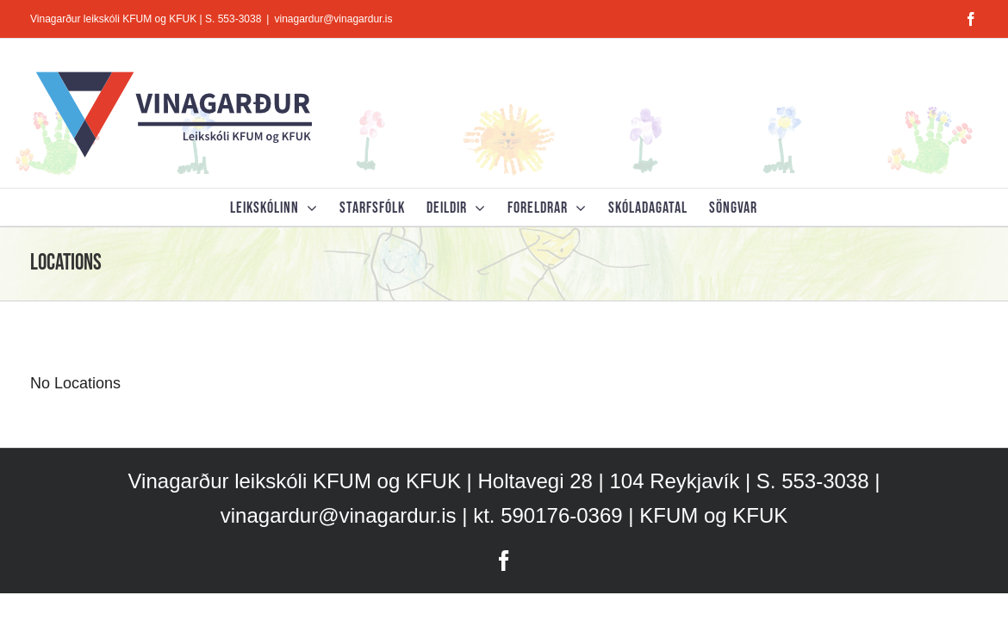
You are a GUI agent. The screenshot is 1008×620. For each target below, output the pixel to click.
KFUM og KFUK (713, 515)
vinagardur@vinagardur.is (333, 19)
